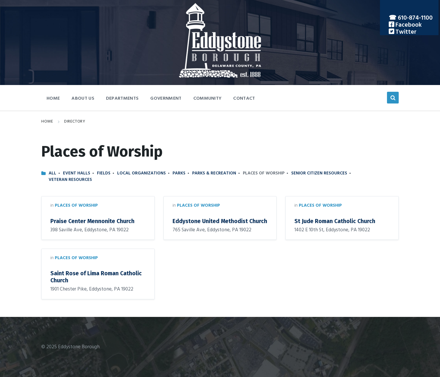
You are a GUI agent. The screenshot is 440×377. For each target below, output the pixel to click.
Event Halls (76, 173)
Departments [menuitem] (122, 98)
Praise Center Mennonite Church (92, 221)
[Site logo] (220, 76)
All (52, 173)
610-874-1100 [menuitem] (415, 18)
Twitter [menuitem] (405, 32)
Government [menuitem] (165, 98)
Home (47, 121)
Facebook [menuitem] (408, 25)
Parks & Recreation (214, 173)
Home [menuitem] (53, 98)
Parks (179, 173)
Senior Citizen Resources (319, 173)
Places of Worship (76, 205)
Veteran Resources (70, 179)
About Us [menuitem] (82, 98)
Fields (103, 173)
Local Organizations (141, 173)
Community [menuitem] (207, 98)
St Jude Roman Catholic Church (334, 221)
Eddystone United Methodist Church (220, 221)
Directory (74, 121)
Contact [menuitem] (244, 98)
